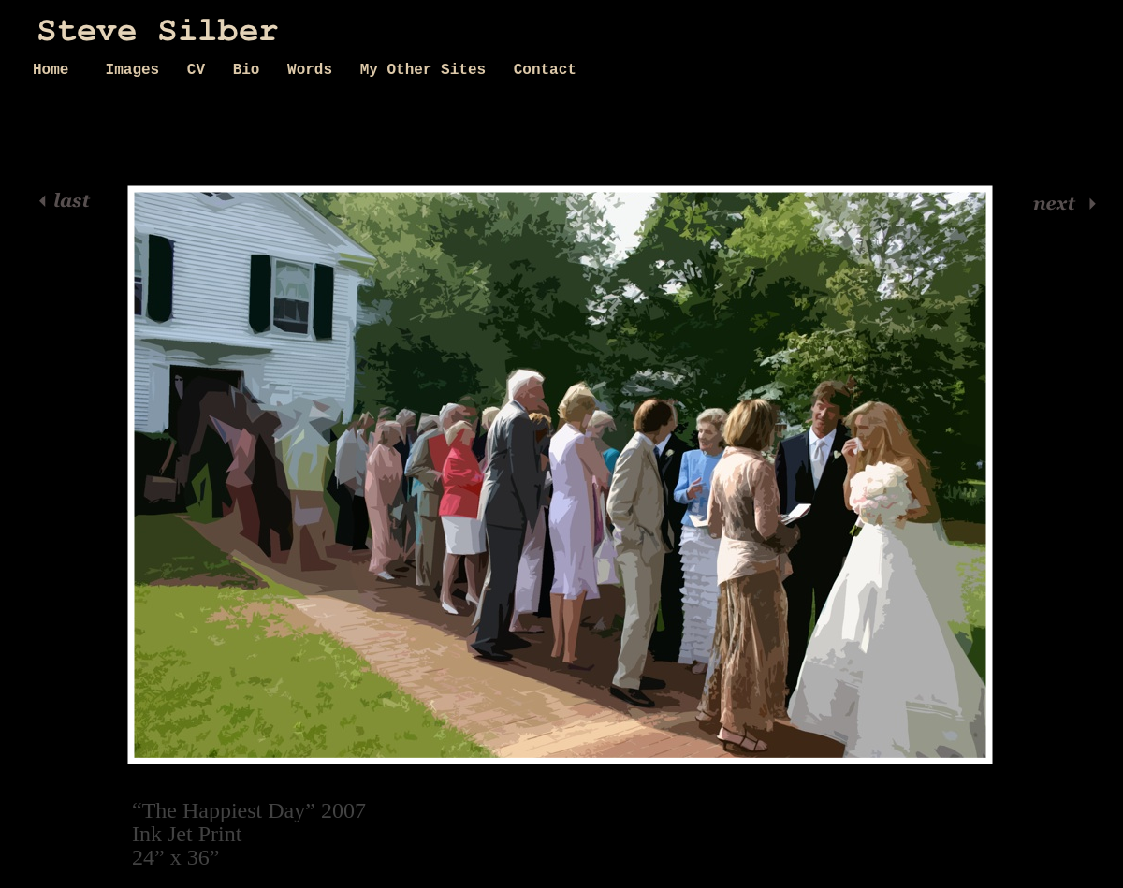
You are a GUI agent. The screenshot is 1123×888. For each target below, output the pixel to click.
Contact (545, 70)
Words (314, 70)
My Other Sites (427, 70)
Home (60, 70)
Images (137, 70)
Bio (251, 70)
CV (200, 70)
